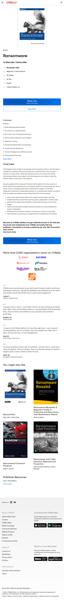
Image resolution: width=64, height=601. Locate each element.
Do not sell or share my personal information (16, 588)
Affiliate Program (8, 532)
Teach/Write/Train (8, 517)
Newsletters (6, 554)
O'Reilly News (7, 523)
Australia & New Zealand (11, 571)
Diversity (5, 538)
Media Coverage (8, 526)
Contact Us (6, 551)
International (7, 566)
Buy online (32, 109)
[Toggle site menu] (2, 2)
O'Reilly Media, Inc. (13, 87)
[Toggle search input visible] (61, 2)
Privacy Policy (7, 557)
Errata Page (7, 484)
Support (5, 547)
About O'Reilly (8, 512)
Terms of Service (7, 596)
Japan (4, 574)
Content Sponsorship (9, 541)
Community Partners (9, 529)
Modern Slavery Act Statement (49, 596)
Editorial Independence (30, 596)
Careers (5, 520)
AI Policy (5, 560)
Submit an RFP (7, 535)
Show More (7, 159)
